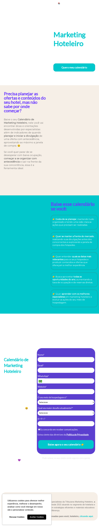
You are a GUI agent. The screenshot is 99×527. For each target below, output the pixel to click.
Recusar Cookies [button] (16, 517)
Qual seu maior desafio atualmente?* (55, 408)
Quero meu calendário (74, 67)
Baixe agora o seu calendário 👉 (66, 444)
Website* (42, 386)
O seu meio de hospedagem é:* (52, 397)
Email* (41, 365)
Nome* (41, 354)
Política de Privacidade (77, 434)
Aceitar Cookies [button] (37, 517)
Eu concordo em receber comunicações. (58, 429)
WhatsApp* (43, 376)
